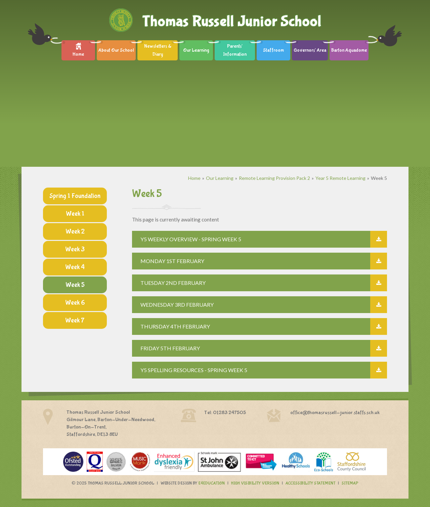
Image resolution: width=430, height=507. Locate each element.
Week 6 (75, 302)
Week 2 (75, 231)
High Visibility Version (255, 483)
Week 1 (75, 213)
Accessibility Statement (310, 483)
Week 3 (75, 249)
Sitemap (350, 483)
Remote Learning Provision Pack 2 (274, 178)
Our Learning (219, 178)
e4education (211, 483)
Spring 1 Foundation (74, 196)
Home (194, 178)
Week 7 (75, 320)
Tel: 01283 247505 (225, 412)
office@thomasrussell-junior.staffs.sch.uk (335, 412)
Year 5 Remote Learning (340, 178)
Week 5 (379, 178)
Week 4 (75, 267)
